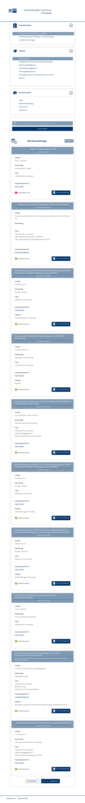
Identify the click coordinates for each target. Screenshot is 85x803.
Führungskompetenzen (27, 72)
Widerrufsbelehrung (26, 104)
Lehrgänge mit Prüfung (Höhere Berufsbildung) (35, 62)
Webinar (22, 78)
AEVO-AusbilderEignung (27, 65)
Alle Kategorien (24, 59)
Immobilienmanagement (28, 68)
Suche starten (42, 129)
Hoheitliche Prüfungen (27, 40)
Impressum (23, 110)
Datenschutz (23, 107)
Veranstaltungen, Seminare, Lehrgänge (33, 33)
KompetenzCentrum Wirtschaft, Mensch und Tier (36, 75)
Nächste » (54, 781)
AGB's (21, 100)
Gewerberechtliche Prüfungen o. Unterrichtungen (36, 37)
